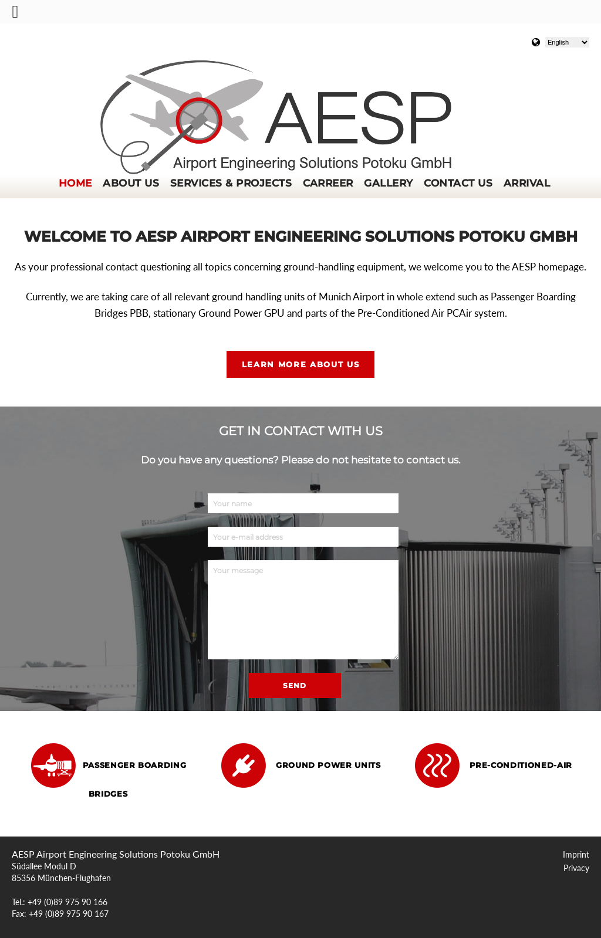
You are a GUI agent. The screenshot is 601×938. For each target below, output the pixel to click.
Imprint (576, 854)
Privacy (576, 868)
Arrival (527, 183)
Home (75, 183)
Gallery (388, 183)
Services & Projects (231, 183)
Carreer (328, 183)
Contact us (458, 183)
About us (131, 183)
